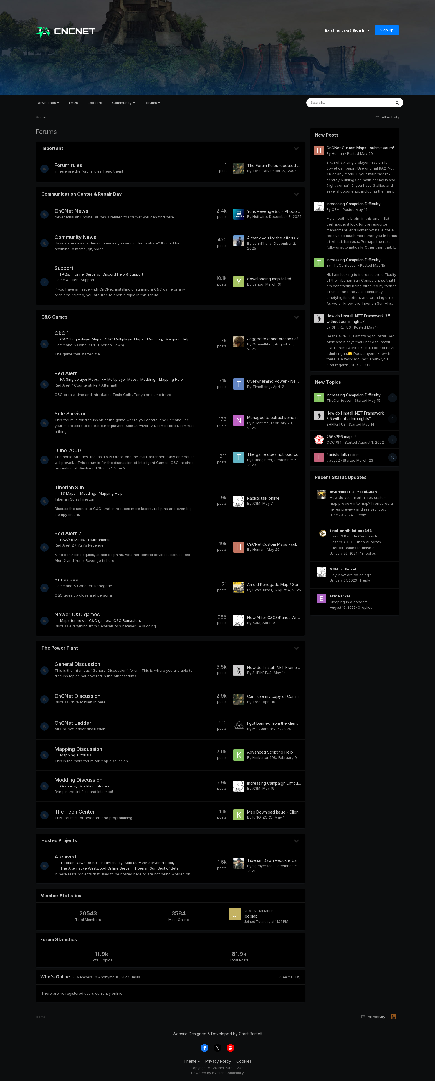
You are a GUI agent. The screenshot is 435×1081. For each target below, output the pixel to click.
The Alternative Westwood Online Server (98, 868)
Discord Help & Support (125, 274)
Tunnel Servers (88, 274)
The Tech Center (77, 812)
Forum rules (71, 165)
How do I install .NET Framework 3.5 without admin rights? (299, 667)
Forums (152, 102)
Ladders (95, 102)
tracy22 (333, 460)
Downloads (48, 102)
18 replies (368, 553)
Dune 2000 (70, 450)
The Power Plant (59, 648)
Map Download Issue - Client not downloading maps (294, 812)
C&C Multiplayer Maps (127, 339)
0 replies (365, 607)
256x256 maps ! (341, 437)
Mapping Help (180, 339)
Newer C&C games (80, 614)
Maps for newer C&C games (88, 620)
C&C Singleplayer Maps (83, 339)
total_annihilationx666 (351, 530)
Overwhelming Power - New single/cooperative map (295, 381)
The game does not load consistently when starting (294, 454)
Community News (78, 237)
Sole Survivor (72, 413)
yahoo (257, 284)
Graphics (71, 786)
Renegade (69, 579)
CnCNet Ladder (75, 723)
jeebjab (251, 916)
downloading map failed (269, 278)
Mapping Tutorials (78, 755)
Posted (360, 153)
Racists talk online (263, 498)
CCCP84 (334, 442)
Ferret (350, 569)
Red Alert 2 (70, 533)
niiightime (260, 423)
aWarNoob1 (340, 491)
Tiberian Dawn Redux (81, 862)
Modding (157, 339)
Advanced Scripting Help (270, 752)
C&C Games (54, 317)
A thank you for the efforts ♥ (273, 238)
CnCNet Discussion (80, 696)
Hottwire (259, 216)
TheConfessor (344, 265)
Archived (68, 857)
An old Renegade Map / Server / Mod (282, 584)
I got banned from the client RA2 (276, 723)
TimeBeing (261, 386)
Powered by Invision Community (217, 1073)
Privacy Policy (218, 1061)
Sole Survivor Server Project (151, 862)
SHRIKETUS (262, 672)
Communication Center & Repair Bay (81, 194)
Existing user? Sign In (347, 30)
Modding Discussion (81, 780)
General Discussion (80, 664)
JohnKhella (262, 243)
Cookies (244, 1061)
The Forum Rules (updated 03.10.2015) (282, 165)
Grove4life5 (262, 344)
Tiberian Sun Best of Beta (159, 868)
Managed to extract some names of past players (291, 417)
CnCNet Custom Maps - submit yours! (281, 544)
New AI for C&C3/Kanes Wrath (274, 617)
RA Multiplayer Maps (122, 379)
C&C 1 (64, 333)
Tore (256, 170)
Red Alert (68, 373)
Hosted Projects (59, 840)
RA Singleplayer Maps (82, 379)
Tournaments (101, 539)
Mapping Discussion (81, 749)
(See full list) (289, 977)
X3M (256, 503)
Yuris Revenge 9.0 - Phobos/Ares (277, 211)
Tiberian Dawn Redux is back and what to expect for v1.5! (300, 860)
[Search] (333, 102)
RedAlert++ (114, 862)
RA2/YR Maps (75, 539)
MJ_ (255, 728)
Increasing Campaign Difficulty (274, 783)
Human (258, 549)
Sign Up (386, 30)
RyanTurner (262, 590)
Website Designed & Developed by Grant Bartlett (217, 1033)
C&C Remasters (130, 620)
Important (52, 148)
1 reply (360, 515)
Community (123, 102)
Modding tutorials (97, 786)
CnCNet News (74, 211)
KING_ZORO (262, 817)
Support (66, 268)
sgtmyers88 (262, 865)
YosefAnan (367, 491)
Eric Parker (340, 596)
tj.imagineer (262, 460)
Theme (192, 1061)
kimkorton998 (264, 757)
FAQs (73, 102)
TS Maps (71, 493)
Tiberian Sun (72, 487)
